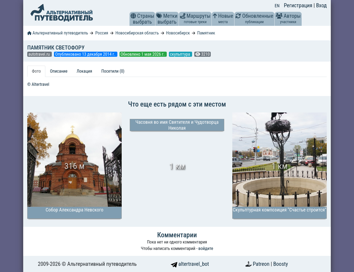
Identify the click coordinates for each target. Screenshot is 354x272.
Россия (101, 33)
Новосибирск (178, 33)
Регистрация (299, 5)
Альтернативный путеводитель (57, 33)
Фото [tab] (36, 71)
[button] (133, 16)
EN (277, 5)
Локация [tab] (84, 71)
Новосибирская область (137, 33)
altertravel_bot (190, 264)
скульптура (180, 54)
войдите (205, 248)
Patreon (262, 264)
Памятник (206, 33)
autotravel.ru (39, 54)
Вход (321, 5)
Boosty (280, 264)
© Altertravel (38, 84)
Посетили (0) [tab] (112, 71)
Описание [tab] (58, 71)
